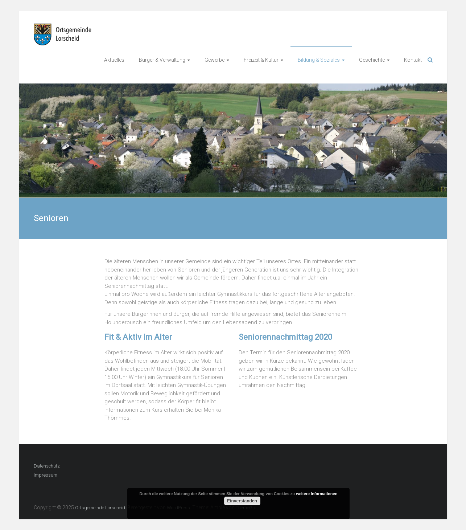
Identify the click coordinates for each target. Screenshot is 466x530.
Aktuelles (114, 60)
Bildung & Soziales (319, 60)
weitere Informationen (316, 494)
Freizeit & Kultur (261, 60)
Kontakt (413, 60)
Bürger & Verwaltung (162, 60)
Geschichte (372, 60)
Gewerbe (214, 60)
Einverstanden (242, 501)
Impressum (45, 475)
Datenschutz (47, 466)
